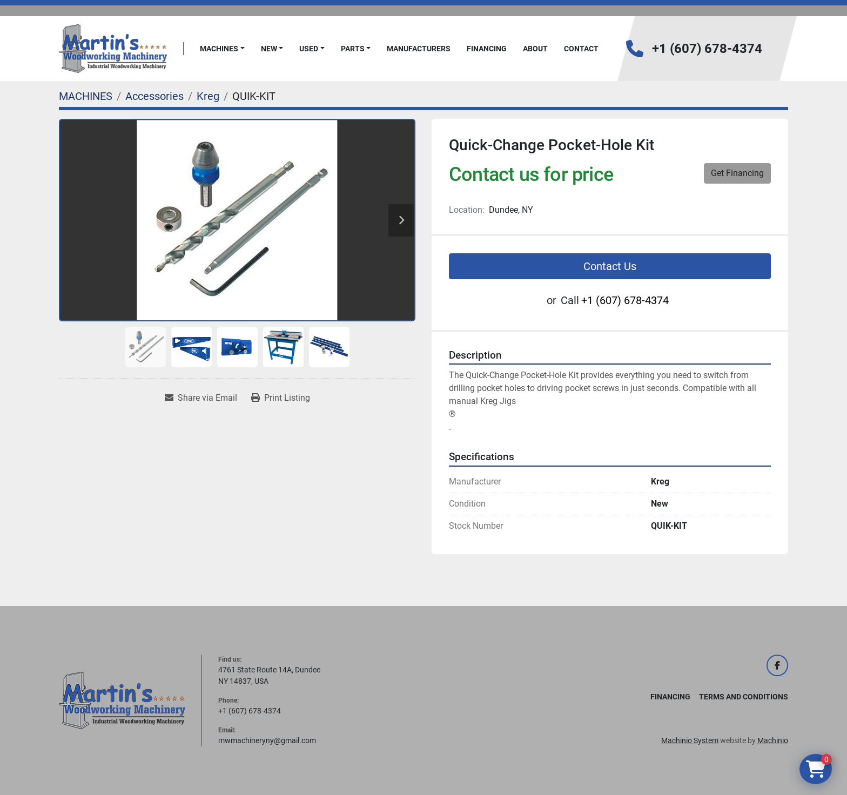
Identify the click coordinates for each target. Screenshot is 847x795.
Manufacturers (419, 48)
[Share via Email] (201, 398)
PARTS (353, 48)
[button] (222, 49)
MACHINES (219, 48)
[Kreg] (208, 96)
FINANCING (487, 48)
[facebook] (777, 665)
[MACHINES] (85, 96)
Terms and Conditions (743, 696)
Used (308, 48)
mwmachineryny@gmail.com (267, 740)
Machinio (772, 740)
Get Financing (737, 173)
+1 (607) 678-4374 (707, 48)
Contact (581, 48)
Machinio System (689, 740)
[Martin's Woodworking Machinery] (122, 700)
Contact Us (609, 266)
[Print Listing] (280, 398)
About (535, 48)
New (269, 48)
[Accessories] (154, 96)
